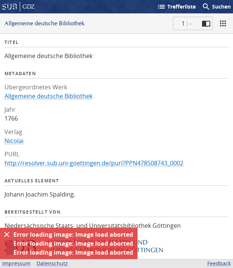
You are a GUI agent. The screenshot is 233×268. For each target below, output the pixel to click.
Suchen (216, 6)
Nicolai (13, 141)
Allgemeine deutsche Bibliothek (48, 96)
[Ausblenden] (6, 234)
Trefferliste (176, 6)
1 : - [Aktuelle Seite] (186, 23)
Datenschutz (52, 263)
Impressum (16, 263)
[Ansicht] (223, 23)
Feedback (219, 263)
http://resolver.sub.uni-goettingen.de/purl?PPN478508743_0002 (93, 163)
